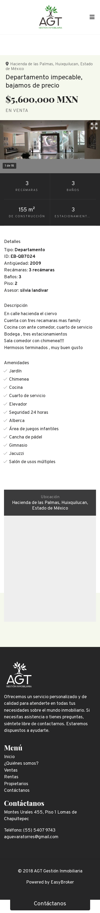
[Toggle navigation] (92, 17)
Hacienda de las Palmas (31, 64)
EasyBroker (62, 882)
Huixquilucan (66, 64)
